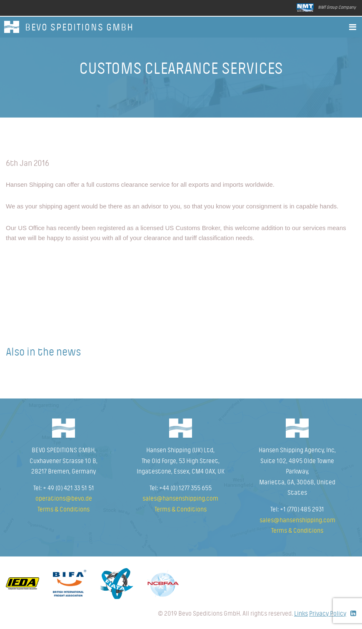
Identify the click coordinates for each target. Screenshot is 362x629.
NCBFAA (163, 583)
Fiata (116, 583)
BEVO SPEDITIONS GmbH (79, 28)
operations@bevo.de (63, 498)
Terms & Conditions (63, 509)
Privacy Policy (327, 613)
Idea (22, 583)
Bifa (69, 583)
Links (301, 613)
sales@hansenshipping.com (180, 498)
